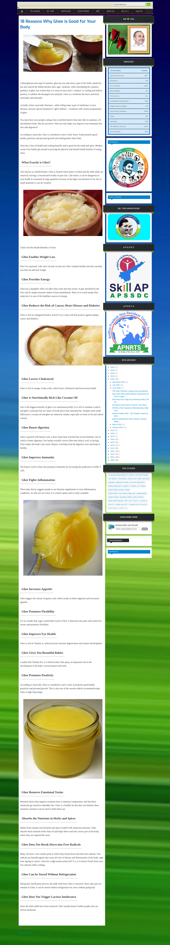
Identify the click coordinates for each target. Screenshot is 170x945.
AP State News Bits (137, 482)
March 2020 (117, 425)
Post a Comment (25, 933)
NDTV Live (128, 501)
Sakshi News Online (116, 490)
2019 (112, 430)
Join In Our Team (134, 479)
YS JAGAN (35, 11)
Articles (145, 479)
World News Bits (115, 486)
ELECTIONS (83, 11)
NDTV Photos (138, 497)
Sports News (113, 497)
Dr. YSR (50, 11)
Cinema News (142, 493)
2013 (112, 448)
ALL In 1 (125, 11)
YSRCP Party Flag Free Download (121, 493)
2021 (112, 376)
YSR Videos (122, 479)
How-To (139, 11)
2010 (112, 457)
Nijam (127, 490)
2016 (112, 439)
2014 (112, 445)
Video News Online (115, 501)
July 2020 (116, 385)
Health (111, 504)
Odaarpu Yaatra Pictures (118, 482)
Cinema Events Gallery (138, 504)
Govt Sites (112, 508)
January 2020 (117, 427)
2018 (112, 433)
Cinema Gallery (121, 504)
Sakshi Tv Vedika (129, 486)
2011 (112, 454)
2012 (112, 451)
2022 (112, 373)
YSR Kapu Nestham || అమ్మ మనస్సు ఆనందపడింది (130, 391)
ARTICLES (66, 11)
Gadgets (143, 501)
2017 (112, 436)
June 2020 (116, 388)
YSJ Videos (112, 479)
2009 (112, 460)
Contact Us (122, 508)
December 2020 (118, 382)
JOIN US (110, 11)
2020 (112, 379)
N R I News (141, 486)
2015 (112, 442)
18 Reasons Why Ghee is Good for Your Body (58, 24)
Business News (126, 497)
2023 (112, 370)
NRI (97, 11)
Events (136, 501)
